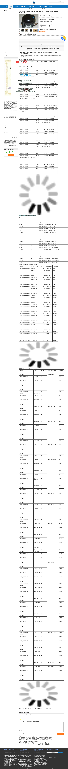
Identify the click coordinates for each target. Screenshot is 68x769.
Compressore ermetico (14, 8)
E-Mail (49, 757)
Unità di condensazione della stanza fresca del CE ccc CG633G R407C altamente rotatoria (39, 756)
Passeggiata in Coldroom (8, 16)
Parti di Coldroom (7, 33)
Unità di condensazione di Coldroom (10, 23)
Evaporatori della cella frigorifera (9, 27)
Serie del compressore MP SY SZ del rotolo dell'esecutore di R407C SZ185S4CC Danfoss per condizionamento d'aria (42, 739)
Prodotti (10, 6)
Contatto (43, 31)
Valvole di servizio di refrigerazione (10, 37)
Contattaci (39, 6)
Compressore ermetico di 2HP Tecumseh (26, 709)
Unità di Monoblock (7, 25)
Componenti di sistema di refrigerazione (8, 42)
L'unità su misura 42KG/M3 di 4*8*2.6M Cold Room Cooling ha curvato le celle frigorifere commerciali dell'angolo (11, 756)
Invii (61, 752)
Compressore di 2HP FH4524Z (30, 708)
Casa (6, 6)
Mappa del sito (53, 757)
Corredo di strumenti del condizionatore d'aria (10, 45)
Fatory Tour (23, 6)
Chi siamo (16, 6)
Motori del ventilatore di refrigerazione (10, 39)
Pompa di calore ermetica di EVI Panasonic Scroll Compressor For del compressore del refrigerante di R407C (25, 753)
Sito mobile (49, 758)
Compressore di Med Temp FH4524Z (44, 708)
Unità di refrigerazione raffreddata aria (10, 18)
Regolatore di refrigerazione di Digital (10, 35)
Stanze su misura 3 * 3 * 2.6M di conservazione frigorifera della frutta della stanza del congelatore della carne (11, 753)
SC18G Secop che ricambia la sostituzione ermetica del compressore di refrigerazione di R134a (29, 739)
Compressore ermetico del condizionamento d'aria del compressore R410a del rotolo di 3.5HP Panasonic (49, 739)
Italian (60, 1)
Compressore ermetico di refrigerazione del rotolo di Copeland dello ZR (12, 52)
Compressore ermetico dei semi (9, 31)
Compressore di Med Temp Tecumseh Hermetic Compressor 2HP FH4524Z (36, 739)
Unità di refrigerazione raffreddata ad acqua (10, 21)
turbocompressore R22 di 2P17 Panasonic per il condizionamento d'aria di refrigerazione (23, 739)
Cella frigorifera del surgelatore (9, 14)
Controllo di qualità (31, 6)
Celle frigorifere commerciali (8, 12)
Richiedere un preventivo (48, 6)
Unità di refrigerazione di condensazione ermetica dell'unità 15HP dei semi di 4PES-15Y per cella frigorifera (40, 753)
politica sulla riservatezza (14, 768)
